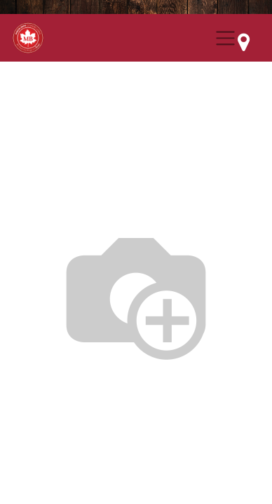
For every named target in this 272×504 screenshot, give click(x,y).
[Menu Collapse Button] (225, 38)
